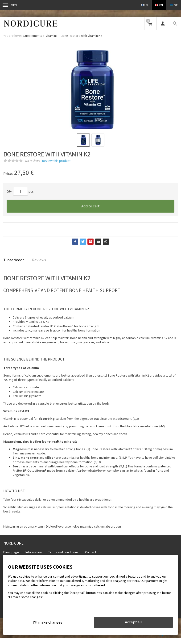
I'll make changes (47, 622)
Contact (90, 552)
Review (56, 161)
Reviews (39, 259)
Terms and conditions (63, 552)
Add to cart (90, 206)
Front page (11, 552)
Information (33, 552)
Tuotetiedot (13, 259)
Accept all (133, 622)
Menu (11, 5)
